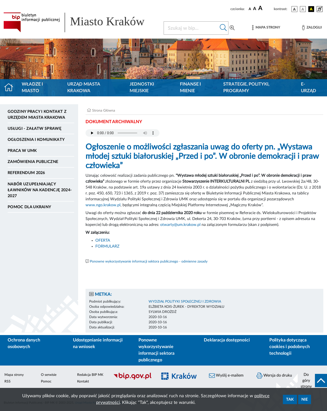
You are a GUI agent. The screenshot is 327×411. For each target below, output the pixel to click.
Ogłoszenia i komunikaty (36, 140)
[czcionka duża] (265, 8)
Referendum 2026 (26, 173)
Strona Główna (103, 110)
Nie (304, 399)
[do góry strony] (312, 380)
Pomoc (46, 381)
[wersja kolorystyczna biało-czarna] (303, 9)
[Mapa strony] (266, 27)
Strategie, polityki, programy (246, 87)
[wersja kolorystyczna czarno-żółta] (311, 9)
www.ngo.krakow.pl (103, 205)
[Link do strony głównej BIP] (80, 22)
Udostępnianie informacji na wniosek (98, 343)
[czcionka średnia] (255, 9)
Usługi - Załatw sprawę (34, 129)
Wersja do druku (274, 376)
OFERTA (102, 240)
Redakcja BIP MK (90, 375)
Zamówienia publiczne (33, 162)
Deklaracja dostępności (227, 340)
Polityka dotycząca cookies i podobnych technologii (289, 347)
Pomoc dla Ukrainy (29, 207)
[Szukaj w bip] (223, 28)
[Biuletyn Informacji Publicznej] (133, 379)
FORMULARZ (107, 246)
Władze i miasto (32, 87)
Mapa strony (14, 375)
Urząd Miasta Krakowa (83, 87)
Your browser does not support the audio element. (122, 133)
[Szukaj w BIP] (191, 28)
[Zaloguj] (312, 27)
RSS (7, 381)
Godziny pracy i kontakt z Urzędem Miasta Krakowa (37, 114)
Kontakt (83, 381)
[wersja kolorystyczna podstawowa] (294, 9)
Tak (290, 399)
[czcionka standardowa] (250, 9)
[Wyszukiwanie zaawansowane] (232, 28)
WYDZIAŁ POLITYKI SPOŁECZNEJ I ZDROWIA (185, 301)
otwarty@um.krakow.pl (181, 225)
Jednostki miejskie (142, 87)
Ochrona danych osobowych (24, 343)
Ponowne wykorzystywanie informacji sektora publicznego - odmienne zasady (148, 261)
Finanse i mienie (190, 87)
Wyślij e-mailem (226, 376)
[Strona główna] (11, 87)
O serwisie (48, 375)
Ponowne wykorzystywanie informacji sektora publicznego (156, 350)
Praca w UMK (22, 151)
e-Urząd (308, 87)
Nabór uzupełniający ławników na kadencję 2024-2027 (40, 190)
